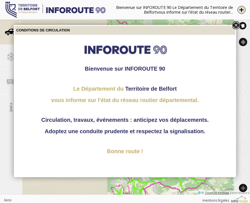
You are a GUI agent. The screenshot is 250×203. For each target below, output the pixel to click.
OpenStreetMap (217, 192)
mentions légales (215, 200)
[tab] (11, 31)
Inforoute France (243, 26)
